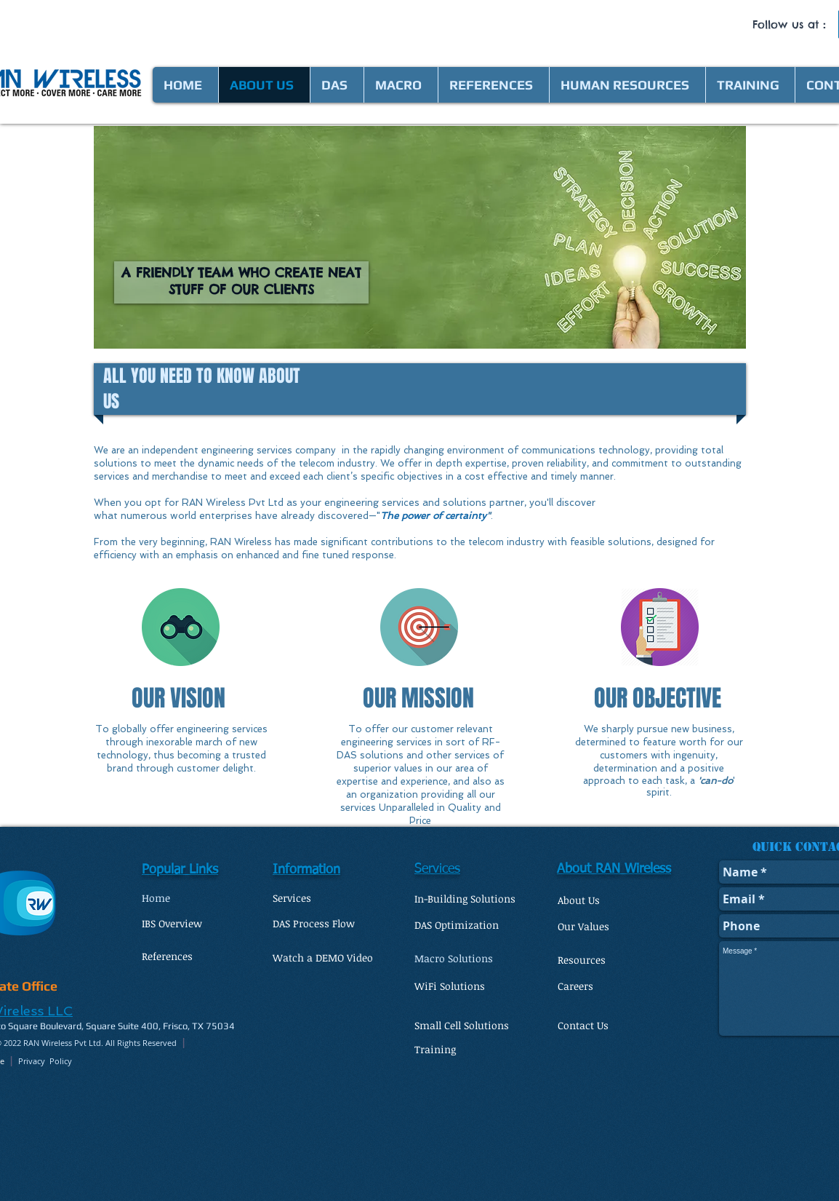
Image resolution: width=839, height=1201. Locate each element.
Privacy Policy (45, 1060)
